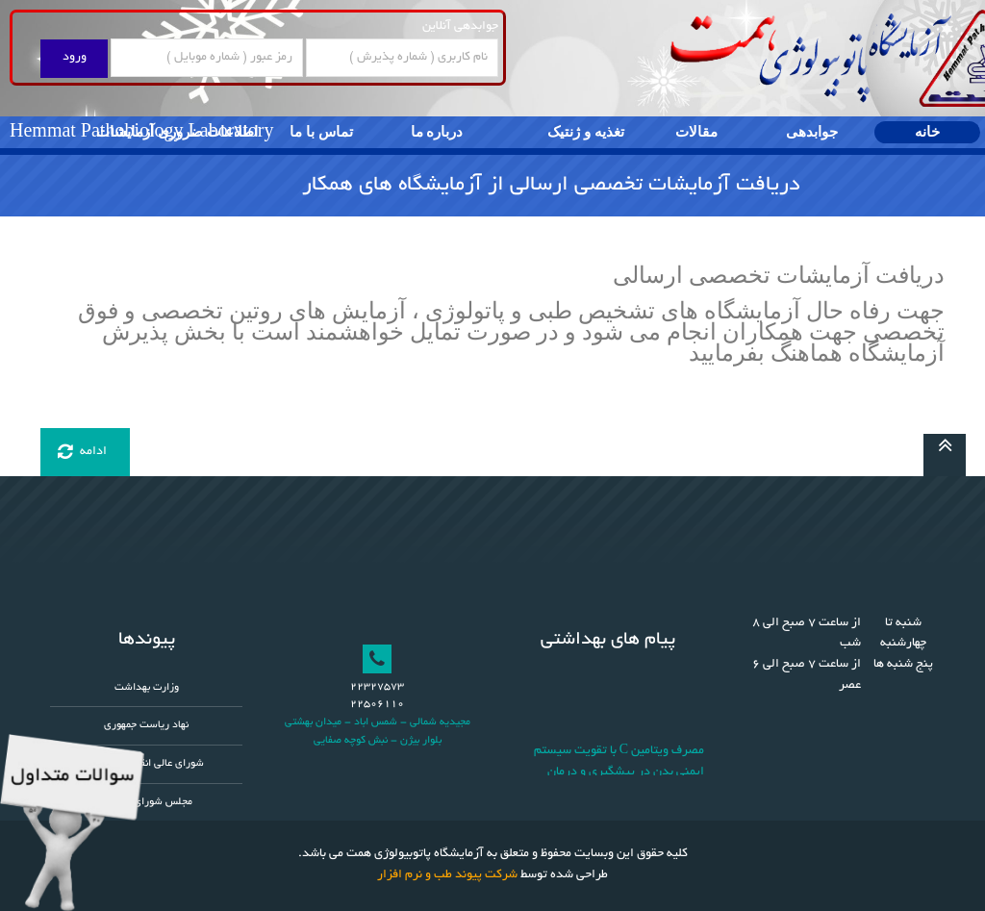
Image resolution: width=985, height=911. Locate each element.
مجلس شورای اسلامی (146, 802)
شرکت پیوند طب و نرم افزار (447, 875)
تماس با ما (321, 131)
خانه (927, 131)
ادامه (82, 452)
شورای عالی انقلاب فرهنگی (146, 764)
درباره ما (437, 131)
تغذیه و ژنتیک (585, 131)
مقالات (696, 131)
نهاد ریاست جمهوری (146, 725)
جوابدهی (812, 131)
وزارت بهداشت (146, 688)
